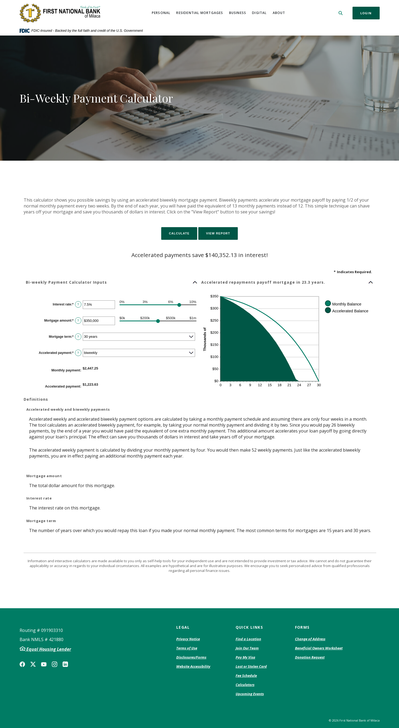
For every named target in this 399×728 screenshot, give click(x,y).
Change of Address (310, 639)
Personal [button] (161, 12)
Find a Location (248, 638)
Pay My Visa (245, 657)
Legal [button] (183, 627)
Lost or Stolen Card (251, 666)
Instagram (54, 664)
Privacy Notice (188, 639)
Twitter (33, 664)
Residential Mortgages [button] (199, 12)
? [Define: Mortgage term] (78, 336)
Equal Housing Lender (48, 649)
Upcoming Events (250, 693)
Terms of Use (186, 648)
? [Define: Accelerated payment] (78, 352)
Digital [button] (259, 12)
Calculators (245, 684)
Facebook (22, 664)
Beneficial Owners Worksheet (319, 648)
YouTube (43, 664)
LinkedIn (65, 664)
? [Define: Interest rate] (78, 304)
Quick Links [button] (249, 627)
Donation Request (310, 657)
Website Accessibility (193, 666)
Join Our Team (247, 648)
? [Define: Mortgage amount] (78, 320)
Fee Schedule (246, 675)
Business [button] (237, 12)
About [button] (279, 12)
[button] (111, 282)
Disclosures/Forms (191, 657)
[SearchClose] (340, 13)
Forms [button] (302, 627)
